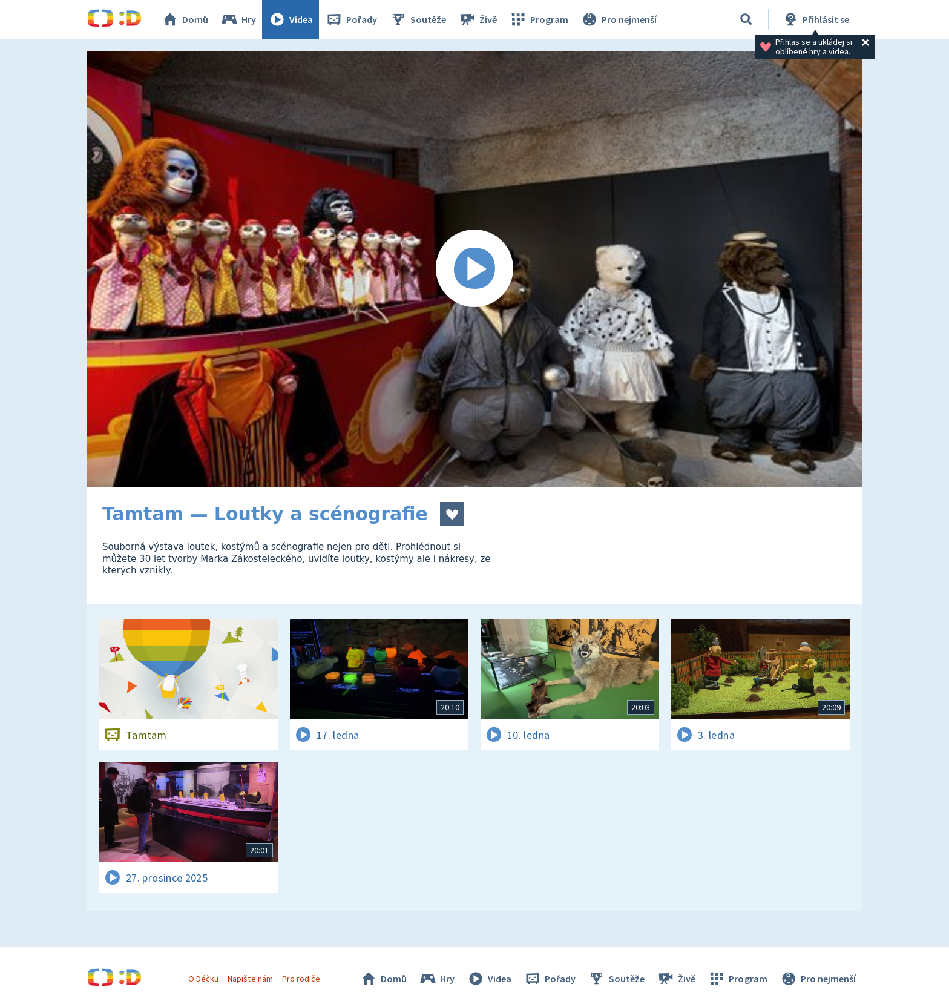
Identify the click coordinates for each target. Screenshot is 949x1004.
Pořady (351, 19)
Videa (290, 19)
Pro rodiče (301, 978)
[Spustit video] (474, 269)
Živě (477, 19)
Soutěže (417, 19)
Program (538, 19)
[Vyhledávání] (746, 19)
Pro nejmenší (618, 19)
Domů (184, 19)
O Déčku (203, 978)
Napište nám (250, 978)
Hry (238, 19)
